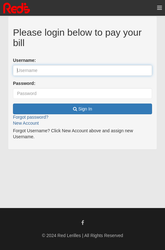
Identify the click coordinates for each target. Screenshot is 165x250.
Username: (24, 60)
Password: (24, 83)
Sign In (82, 108)
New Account (26, 123)
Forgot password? (30, 117)
